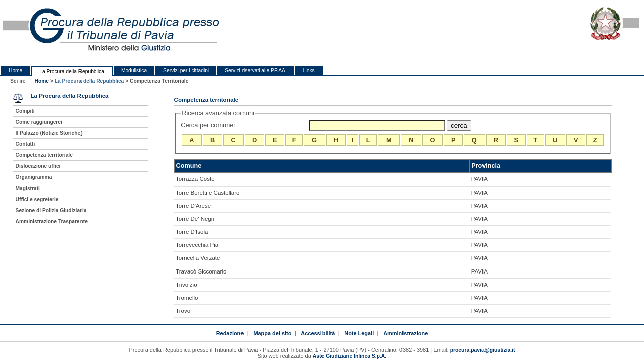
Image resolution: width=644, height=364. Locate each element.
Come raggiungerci (39, 122)
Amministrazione (405, 333)
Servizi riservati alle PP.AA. (256, 70)
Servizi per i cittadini (186, 70)
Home (15, 70)
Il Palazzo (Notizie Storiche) (49, 133)
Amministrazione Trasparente (52, 221)
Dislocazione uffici (38, 166)
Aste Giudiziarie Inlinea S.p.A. (349, 356)
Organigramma (34, 177)
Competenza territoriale (44, 155)
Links (309, 70)
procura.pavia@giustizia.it (482, 350)
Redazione (230, 333)
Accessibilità (318, 333)
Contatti (25, 144)
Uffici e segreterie (37, 199)
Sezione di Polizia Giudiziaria (51, 210)
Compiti (25, 111)
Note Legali (359, 333)
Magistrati (28, 188)
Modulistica (134, 70)
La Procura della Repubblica (71, 71)
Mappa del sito (272, 333)
